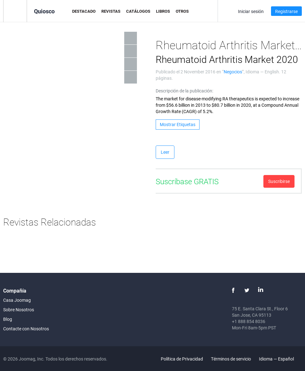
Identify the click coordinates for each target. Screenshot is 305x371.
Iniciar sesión (251, 11)
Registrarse (286, 11)
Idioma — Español (280, 359)
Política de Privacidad (182, 359)
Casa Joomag (17, 300)
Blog (7, 319)
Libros (163, 11)
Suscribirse (279, 181)
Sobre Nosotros (18, 310)
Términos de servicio (231, 359)
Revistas (110, 11)
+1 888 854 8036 (248, 321)
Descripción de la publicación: (184, 91)
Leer (165, 152)
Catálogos (138, 11)
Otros (182, 11)
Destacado (84, 11)
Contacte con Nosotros (26, 329)
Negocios (233, 72)
